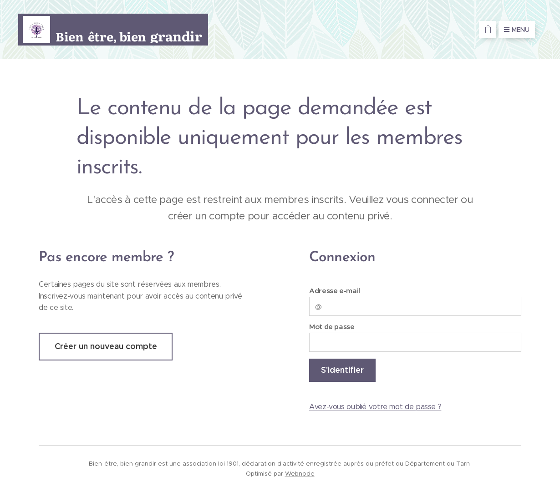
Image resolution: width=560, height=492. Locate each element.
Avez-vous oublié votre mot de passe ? (375, 406)
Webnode (300, 473)
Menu (516, 29)
